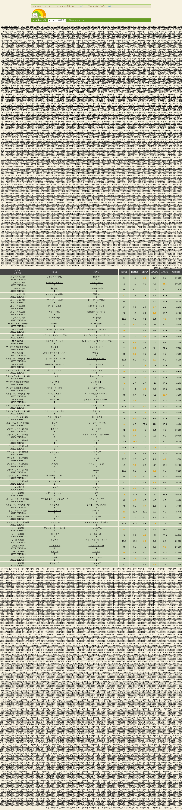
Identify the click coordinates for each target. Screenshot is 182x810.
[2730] (179, 198)
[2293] (111, 168)
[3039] (81, 220)
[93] (138, 29)
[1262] (9, 99)
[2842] (75, 207)
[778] (102, 67)
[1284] (131, 99)
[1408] (94, 108)
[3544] (164, 254)
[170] (111, 34)
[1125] (155, 87)
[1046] (79, 83)
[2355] (92, 173)
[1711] (144, 128)
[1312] (105, 101)
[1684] (175, 126)
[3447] (170, 247)
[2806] (57, 204)
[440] (46, 49)
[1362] (20, 105)
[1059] (151, 83)
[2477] (44, 182)
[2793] (166, 202)
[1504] (83, 114)
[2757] (147, 200)
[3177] (122, 229)
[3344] (142, 240)
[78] (88, 29)
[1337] (63, 103)
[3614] (9, 261)
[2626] (146, 191)
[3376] (138, 243)
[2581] (78, 189)
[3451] (11, 249)
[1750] (179, 130)
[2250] (53, 166)
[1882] (5, 141)
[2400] (161, 175)
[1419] (155, 108)
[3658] (72, 263)
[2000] (116, 148)
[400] (49, 47)
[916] (174, 74)
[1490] (5, 114)
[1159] (162, 90)
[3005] (74, 218)
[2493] (133, 182)
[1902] (116, 141)
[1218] (127, 94)
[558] (29, 56)
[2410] (35, 177)
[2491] (122, 182)
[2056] (64, 153)
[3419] (14, 247)
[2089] (66, 155)
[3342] (131, 240)
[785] (134, 67)
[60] (28, 29)
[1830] (79, 137)
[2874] (72, 209)
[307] (178, 40)
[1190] (153, 92)
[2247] (36, 166)
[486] (70, 52)
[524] (58, 54)
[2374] (16, 175)
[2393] (122, 175)
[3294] (46, 238)
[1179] (92, 92)
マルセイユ (54, 452)
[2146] (20, 159)
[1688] (16, 128)
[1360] (9, 105)
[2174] (175, 159)
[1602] (83, 121)
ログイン (81, 6)
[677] (15, 63)
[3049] (136, 220)
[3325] (36, 240)
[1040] (46, 83)
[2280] (39, 168)
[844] (35, 72)
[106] (8, 31)
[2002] (127, 148)
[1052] (112, 83)
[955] (166, 76)
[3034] (53, 220)
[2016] (24, 150)
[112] (35, 31)
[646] (58, 61)
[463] (149, 49)
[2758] (153, 200)
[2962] (16, 216)
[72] (68, 29)
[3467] (100, 249)
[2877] (89, 209)
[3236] (86, 234)
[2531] (162, 184)
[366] (79, 45)
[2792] (161, 202)
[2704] (35, 198)
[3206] (101, 231)
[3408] (135, 245)
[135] (137, 31)
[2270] (164, 166)
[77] (85, 29)
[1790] (39, 135)
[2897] (18, 211)
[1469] (70, 112)
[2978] (105, 216)
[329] (95, 43)
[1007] (44, 81)
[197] (51, 36)
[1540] (101, 117)
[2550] (86, 186)
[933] (69, 76)
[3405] (118, 245)
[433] (15, 49)
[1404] (72, 108)
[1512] (127, 114)
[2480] (61, 182)
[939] (95, 76)
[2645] (70, 193)
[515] (18, 54)
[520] (40, 54)
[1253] (140, 96)
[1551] (162, 117)
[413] (107, 47)
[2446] (53, 180)
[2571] (22, 189)
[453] (104, 49)
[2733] (14, 200)
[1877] (158, 139)
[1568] (75, 119)
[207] (95, 36)
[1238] (57, 96)
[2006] (150, 148)
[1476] (109, 112)
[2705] (40, 198)
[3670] (138, 263)
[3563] (89, 256)
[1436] (68, 110)
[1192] (164, 92)
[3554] (39, 256)
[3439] (125, 247)
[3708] (168, 265)
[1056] (135, 83)
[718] (17, 65)
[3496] (79, 252)
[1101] (22, 87)
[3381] (166, 243)
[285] (80, 40)
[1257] (162, 96)
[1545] (129, 117)
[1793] (55, 135)
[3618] (31, 261)
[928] (46, 76)
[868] (141, 72)
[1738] (112, 130)
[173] (125, 34)
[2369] (170, 173)
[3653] (44, 263)
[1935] (118, 144)
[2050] (31, 153)
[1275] (81, 99)
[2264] (131, 166)
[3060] (16, 222)
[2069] (136, 153)
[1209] (78, 94)
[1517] (155, 114)
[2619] (107, 191)
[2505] (18, 184)
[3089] (177, 222)
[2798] (13, 204)
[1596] (50, 121)
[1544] (123, 117)
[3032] (42, 220)
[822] (117, 69)
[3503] (118, 252)
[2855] (147, 207)
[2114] (24, 157)
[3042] (97, 220)
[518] (31, 54)
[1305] (66, 101)
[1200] (28, 94)
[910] (147, 74)
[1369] (59, 105)
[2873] (66, 209)
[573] (95, 56)
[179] (151, 34)
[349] (4, 45)
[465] (157, 49)
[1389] (170, 105)
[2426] (123, 177)
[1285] (136, 99)
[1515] (144, 114)
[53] (5, 29)
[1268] (42, 99)
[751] (163, 65)
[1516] (150, 114)
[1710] (138, 128)
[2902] (46, 211)
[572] (91, 56)
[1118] (116, 87)
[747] (146, 65)
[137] (146, 31)
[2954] (153, 213)
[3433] (92, 247)
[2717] (107, 198)
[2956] (164, 213)
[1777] (147, 132)
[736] (97, 65)
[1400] (50, 108)
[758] (14, 67)
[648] (67, 61)
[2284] (61, 168)
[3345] (147, 240)
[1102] (28, 87)
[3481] (177, 249)
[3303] (96, 238)
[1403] (66, 108)
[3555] (44, 256)
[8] (37, 26)
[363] (66, 45)
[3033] (48, 220)
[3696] (101, 265)
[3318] (179, 238)
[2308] (13, 171)
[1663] (59, 126)
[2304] (172, 168)
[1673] (114, 126)
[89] (124, 29)
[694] (91, 63)
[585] (149, 56)
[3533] (103, 254)
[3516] (9, 254)
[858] (97, 72)
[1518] (161, 114)
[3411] (151, 245)
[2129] (107, 157)
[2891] (166, 209)
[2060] (86, 153)
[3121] (173, 225)
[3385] (7, 245)
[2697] (177, 195)
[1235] (40, 96)
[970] (52, 78)
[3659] (78, 263)
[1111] (78, 87)
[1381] (125, 105)
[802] (29, 69)
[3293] (40, 238)
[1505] (89, 114)
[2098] (116, 155)
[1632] (68, 123)
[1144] (79, 90)
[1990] (61, 148)
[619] (119, 58)
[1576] (120, 119)
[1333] (40, 103)
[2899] (29, 211)
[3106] (90, 225)
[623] (137, 58)
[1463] (36, 112)
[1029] (166, 81)
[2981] (122, 216)
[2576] (50, 189)
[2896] (13, 211)
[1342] (90, 103)
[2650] (97, 193)
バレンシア (96, 563)
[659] (116, 61)
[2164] (120, 159)
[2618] (101, 191)
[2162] (109, 159)
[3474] (138, 249)
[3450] (5, 249)
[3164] (50, 229)
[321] (60, 43)
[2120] (57, 157)
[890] (58, 74)
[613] (92, 58)
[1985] (33, 148)
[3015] (129, 218)
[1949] (14, 146)
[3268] (83, 236)
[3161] (33, 229)
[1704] (105, 128)
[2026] (79, 150)
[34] (122, 26)
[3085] (155, 222)
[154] (40, 34)
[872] (159, 72)
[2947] (114, 213)
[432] (11, 49)
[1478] (120, 112)
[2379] (44, 175)
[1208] (72, 94)
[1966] (109, 146)
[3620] (42, 261)
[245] (84, 38)
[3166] (61, 229)
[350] (8, 45)
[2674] (50, 195)
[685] (51, 63)
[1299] (33, 101)
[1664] (64, 126)
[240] (61, 38)
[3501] (107, 252)
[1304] (61, 101)
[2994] (13, 218)
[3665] (111, 263)
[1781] (170, 132)
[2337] (173, 171)
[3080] (127, 222)
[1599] (66, 121)
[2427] (129, 177)
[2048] (20, 153)
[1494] (28, 114)
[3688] (57, 265)
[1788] (28, 135)
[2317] (63, 171)
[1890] (50, 141)
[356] (35, 45)
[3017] (140, 218)
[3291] (29, 238)
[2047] (14, 153)
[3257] (22, 236)
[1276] (86, 99)
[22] (82, 26)
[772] (76, 67)
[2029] (96, 150)
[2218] (57, 164)
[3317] (173, 238)
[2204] (161, 162)
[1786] (16, 135)
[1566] (64, 119)
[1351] (140, 103)
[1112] (83, 87)
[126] (97, 31)
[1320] (150, 101)
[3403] (107, 245)
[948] (135, 76)
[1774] (131, 132)
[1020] (116, 81)
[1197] (11, 94)
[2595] (155, 189)
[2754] (131, 200)
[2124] (79, 157)
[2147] (25, 159)
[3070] (72, 222)
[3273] (111, 236)
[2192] (94, 162)
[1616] (161, 121)
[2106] (161, 155)
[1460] (20, 112)
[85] (111, 29)
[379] (137, 45)
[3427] (59, 247)
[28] (102, 26)
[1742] (135, 130)
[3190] (13, 231)
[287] (89, 40)
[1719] (7, 130)
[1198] (16, 94)
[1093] (158, 85)
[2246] (31, 166)
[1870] (120, 139)
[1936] (123, 144)
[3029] (25, 220)
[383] (155, 45)
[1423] (177, 108)
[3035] (59, 220)
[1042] (57, 83)
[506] (159, 52)
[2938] (64, 213)
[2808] (68, 204)
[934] (73, 76)
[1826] (57, 137)
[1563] (48, 119)
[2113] (18, 157)
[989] (137, 78)
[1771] (114, 132)
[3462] (72, 249)
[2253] (70, 166)
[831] (157, 69)
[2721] (129, 198)
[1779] (158, 132)
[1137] (40, 90)
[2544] (53, 186)
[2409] (29, 177)
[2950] (131, 213)
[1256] (157, 96)
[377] (128, 45)
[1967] (114, 146)
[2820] (135, 204)
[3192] (24, 231)
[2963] (22, 216)
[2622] (123, 191)
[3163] (44, 229)
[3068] (61, 222)
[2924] (168, 211)
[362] (61, 45)
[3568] (116, 256)
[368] (88, 45)
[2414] (57, 177)
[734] (88, 65)
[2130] (112, 157)
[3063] (33, 222)
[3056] (175, 220)
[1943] (162, 144)
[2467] (170, 180)
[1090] (142, 85)
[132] (124, 31)
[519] (36, 54)
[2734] (20, 200)
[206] (91, 36)
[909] (142, 74)
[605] (57, 58)
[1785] (11, 135)
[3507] (140, 252)
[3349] (170, 240)
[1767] (92, 132)
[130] (115, 31)
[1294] (5, 101)
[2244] (20, 166)
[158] (58, 34)
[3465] (89, 249)
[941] (104, 76)
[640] (31, 61)
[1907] (144, 141)
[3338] (109, 240)
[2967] (44, 216)
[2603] (18, 191)
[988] (132, 78)
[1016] (94, 81)
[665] (142, 61)
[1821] (29, 137)
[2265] (136, 166)
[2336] (168, 171)
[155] (45, 34)
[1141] (63, 90)
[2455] (103, 180)
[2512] (57, 184)
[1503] (78, 114)
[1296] (16, 101)
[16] (62, 26)
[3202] (79, 231)
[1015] (89, 81)
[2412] (46, 177)
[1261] (3, 99)
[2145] (14, 159)
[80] (95, 29)
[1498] (50, 114)
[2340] (9, 173)
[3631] (103, 261)
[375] (119, 45)
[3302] (90, 238)
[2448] (64, 180)
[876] (177, 72)
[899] (98, 74)
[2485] (89, 182)
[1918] (24, 144)
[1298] (28, 101)
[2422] (101, 177)
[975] (75, 78)
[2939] (70, 213)
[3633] (114, 261)
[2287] (78, 168)
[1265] (25, 99)
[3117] (151, 225)
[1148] (101, 90)
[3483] (7, 252)
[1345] (107, 103)
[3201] (74, 231)
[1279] (103, 99)
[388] (177, 45)
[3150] (153, 227)
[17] (65, 26)
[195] (42, 36)
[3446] (164, 247)
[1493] (22, 114)
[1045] (74, 83)
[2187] (66, 162)
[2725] (151, 198)
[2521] (107, 184)
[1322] (161, 101)
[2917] (129, 211)
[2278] (28, 168)
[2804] (46, 204)
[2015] (18, 150)
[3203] (85, 231)
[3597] (96, 258)
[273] (27, 40)
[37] (132, 26)
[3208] (112, 231)
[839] (13, 72)
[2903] (51, 211)
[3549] (11, 256)
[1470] (75, 112)
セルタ (54, 557)
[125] (92, 31)
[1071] (36, 85)
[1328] (13, 103)
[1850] (9, 139)
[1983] (22, 148)
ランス (54, 440)
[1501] (66, 114)
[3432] (86, 247)
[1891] (55, 141)
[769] (62, 67)
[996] (168, 78)
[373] (110, 45)
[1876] (153, 139)
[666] (147, 61)
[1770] (109, 132)
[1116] (105, 87)
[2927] (3, 213)
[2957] (170, 213)
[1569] (81, 119)
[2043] (173, 150)
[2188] (72, 162)
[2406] (13, 177)
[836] (180, 69)
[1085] (114, 85)
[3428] (64, 247)
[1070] (31, 85)
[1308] (83, 101)
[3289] (18, 238)
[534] (102, 54)
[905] (125, 74)
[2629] (162, 191)
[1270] (53, 99)
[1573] (103, 119)
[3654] (50, 263)
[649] (71, 61)
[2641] (48, 193)
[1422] (172, 108)
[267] (174, 580)
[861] (110, 72)
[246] (88, 38)
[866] (132, 72)
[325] (77, 43)
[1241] (74, 96)
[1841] (140, 137)
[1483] (147, 112)
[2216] (46, 164)
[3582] (13, 258)
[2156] (75, 159)
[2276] (16, 168)
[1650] (168, 123)
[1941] (151, 144)
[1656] (20, 126)
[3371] (111, 243)
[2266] (142, 166)
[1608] (116, 121)
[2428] (135, 177)
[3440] (131, 247)
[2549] (81, 186)
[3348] (164, 240)
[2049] (25, 153)
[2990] (172, 216)
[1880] (175, 139)
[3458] (50, 249)
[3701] (129, 265)
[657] (107, 61)
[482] (52, 52)
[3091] (7, 225)
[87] (118, 29)
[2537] (14, 186)
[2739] (48, 200)
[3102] (68, 225)
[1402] (61, 108)
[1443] (107, 110)
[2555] (114, 186)
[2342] (20, 173)
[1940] (146, 144)
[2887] (144, 209)
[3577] (166, 256)
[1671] (103, 126)
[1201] (33, 94)
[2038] (146, 150)
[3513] (173, 252)
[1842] (146, 137)
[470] (180, 49)
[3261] (44, 236)
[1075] (59, 85)
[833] (166, 69)
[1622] (13, 123)
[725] (48, 65)
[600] (35, 58)
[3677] (177, 263)
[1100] (16, 87)
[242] (70, 38)
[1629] (51, 123)
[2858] (164, 207)
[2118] (46, 157)
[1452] (157, 110)
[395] (27, 47)
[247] (92, 38)
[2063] (103, 153)
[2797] (7, 204)
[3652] (39, 263)
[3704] (146, 265)
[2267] (147, 166)
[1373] (81, 105)
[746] (141, 65)
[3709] (173, 265)
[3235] (81, 234)
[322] (64, 43)
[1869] (114, 139)
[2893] (177, 209)
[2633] (3, 193)
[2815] (107, 204)
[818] (100, 69)
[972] (61, 78)
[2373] (11, 175)
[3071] (78, 222)
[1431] (40, 110)
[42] (148, 26)
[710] (162, 63)
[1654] (9, 126)
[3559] (66, 256)
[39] (138, 26)
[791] (160, 67)
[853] (75, 72)
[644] (49, 61)
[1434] (57, 110)
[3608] (157, 258)
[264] (168, 38)
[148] (14, 34)
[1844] (157, 137)
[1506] (94, 114)
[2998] (35, 218)
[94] (141, 29)
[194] (37, 36)
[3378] (150, 243)
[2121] (63, 157)
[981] (101, 78)
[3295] (51, 238)
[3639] (147, 261)
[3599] (107, 258)
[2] (24, 26)
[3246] (142, 234)
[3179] (133, 229)
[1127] (166, 87)
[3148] (142, 227)
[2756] (142, 200)
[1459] (14, 112)
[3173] (100, 229)
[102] (171, 29)
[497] (119, 52)
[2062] (97, 153)
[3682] (24, 265)
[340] (144, 43)
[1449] (140, 110)
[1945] (173, 144)
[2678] (72, 195)
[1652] (179, 123)
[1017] (100, 81)
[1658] (31, 126)
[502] (141, 52)
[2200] (138, 162)
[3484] (13, 252)
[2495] (144, 182)
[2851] (125, 207)
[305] (169, 40)
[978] (88, 78)
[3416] (179, 245)
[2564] (164, 186)
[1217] (122, 94)
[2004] (138, 148)
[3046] (120, 220)
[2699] (7, 198)
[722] (35, 65)
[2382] (61, 175)
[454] (109, 49)
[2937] (59, 213)
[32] (115, 26)
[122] (79, 31)
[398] (40, 47)
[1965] (103, 146)
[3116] (146, 225)
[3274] (116, 236)
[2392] (116, 175)
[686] (55, 63)
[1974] (153, 146)
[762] (31, 67)
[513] (9, 54)
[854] (79, 72)
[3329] (59, 240)
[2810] (79, 204)
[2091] (78, 155)
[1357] (173, 103)
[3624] (64, 261)
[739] (110, 65)
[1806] (127, 135)
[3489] (40, 252)
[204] (82, 36)
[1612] (138, 121)
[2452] (86, 180)
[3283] (166, 236)
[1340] (79, 103)
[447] (77, 49)
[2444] (42, 180)
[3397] (74, 245)
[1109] (66, 87)
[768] (58, 67)
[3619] (36, 261)
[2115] (29, 157)
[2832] (20, 207)
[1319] (144, 101)
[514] (14, 54)
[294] (120, 40)
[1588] (5, 121)
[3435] (103, 247)
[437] (33, 49)
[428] (174, 47)
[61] (31, 29)
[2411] (40, 177)
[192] (29, 36)
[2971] (66, 216)
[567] (69, 56)
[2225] (96, 164)
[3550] (16, 256)
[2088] (61, 155)
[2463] (147, 180)
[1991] (66, 148)
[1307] (78, 101)
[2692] (150, 195)
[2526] (135, 184)
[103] (175, 29)
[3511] (162, 252)
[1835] (107, 137)
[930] (55, 76)
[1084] (109, 85)
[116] (52, 31)
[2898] (24, 211)
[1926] (68, 144)
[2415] (63, 177)
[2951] (136, 213)
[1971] (136, 146)
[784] (129, 67)
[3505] (129, 252)
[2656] (131, 193)
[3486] (24, 252)
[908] (138, 74)
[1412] (116, 108)
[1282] (120, 99)
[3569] (122, 256)
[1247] (107, 96)
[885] (36, 74)
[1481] (136, 112)
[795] (178, 67)
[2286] (72, 168)
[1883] (11, 141)
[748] (150, 65)
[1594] (39, 121)
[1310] (94, 101)
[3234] (75, 234)
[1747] (162, 130)
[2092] (83, 155)
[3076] (105, 222)
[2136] (146, 157)
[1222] (150, 94)
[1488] (175, 112)
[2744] (75, 200)
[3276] (127, 236)
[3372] (116, 243)
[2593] (144, 189)
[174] (129, 34)
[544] (147, 54)
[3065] (44, 222)
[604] (52, 58)
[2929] (14, 213)
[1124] (150, 87)
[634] (5, 61)
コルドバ (96, 551)
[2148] (31, 159)
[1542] (112, 117)
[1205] (55, 94)
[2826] (168, 204)
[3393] (51, 245)
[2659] (147, 193)
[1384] (142, 105)
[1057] (140, 83)
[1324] (172, 101)
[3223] (14, 234)
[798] (11, 69)
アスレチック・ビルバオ (54, 528)
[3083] (144, 222)
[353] (21, 45)
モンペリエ (96, 429)
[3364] (72, 243)
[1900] (105, 141)
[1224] (161, 94)
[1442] (101, 110)
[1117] (111, 87)
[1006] (39, 81)
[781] (116, 67)
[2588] (116, 189)
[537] (116, 54)
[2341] (14, 173)
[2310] (24, 171)
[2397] (144, 175)
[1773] (125, 132)
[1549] (151, 117)
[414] (111, 47)
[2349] (59, 173)
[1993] (78, 148)
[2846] (97, 207)
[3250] (164, 234)
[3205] (96, 231)
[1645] (140, 123)
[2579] (66, 189)
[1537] (85, 117)
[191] (24, 36)
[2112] (13, 157)
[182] (165, 34)
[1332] (35, 103)
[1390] (175, 105)
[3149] (147, 227)
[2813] (96, 204)
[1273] (70, 99)
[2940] (75, 213)
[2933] (36, 213)
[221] (157, 36)
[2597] (166, 189)
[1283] (125, 99)
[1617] (166, 121)
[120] (70, 31)
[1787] (22, 135)
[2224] (90, 164)
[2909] (85, 211)
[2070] (142, 153)
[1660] (42, 126)
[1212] (94, 94)
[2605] (29, 191)
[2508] (35, 184)
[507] (163, 52)
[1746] (157, 130)
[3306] (112, 238)
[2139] (162, 157)
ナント (96, 440)
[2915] (118, 211)
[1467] (59, 112)
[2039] (151, 150)
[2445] (48, 180)
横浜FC (96, 277)
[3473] (133, 249)
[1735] (96, 130)
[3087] (166, 222)
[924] (29, 76)
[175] (134, 34)
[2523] (118, 184)
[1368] (53, 105)
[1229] (7, 96)
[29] (105, 26)
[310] (11, 43)
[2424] (112, 177)
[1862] (75, 139)
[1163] (3, 92)
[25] (92, 26)
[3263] (55, 236)
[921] (15, 76)
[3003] (63, 218)
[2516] (79, 184)
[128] (106, 31)
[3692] (79, 265)
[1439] (85, 110)
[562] (46, 56)
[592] (180, 56)
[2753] (125, 200)
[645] (54, 61)
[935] (77, 76)
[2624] (135, 191)
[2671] (33, 195)
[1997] (100, 148)
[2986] (150, 216)
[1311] (100, 101)
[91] (131, 29)
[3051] (147, 220)
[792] (165, 67)
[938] (91, 76)
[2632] (179, 191)
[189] (15, 36)
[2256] (86, 166)
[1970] (131, 146)
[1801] (100, 135)
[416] (120, 47)
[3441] (136, 247)
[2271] (170, 166)
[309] (6, 43)
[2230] (123, 164)
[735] (92, 65)
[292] (111, 40)
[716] (8, 65)
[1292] (175, 99)
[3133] (59, 227)
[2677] (66, 195)
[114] (44, 31)
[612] (88, 58)
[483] (57, 52)
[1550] (157, 117)
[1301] (44, 101)
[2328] (123, 171)
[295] (125, 40)
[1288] (153, 99)
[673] (178, 61)
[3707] (162, 265)
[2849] (114, 207)
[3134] (64, 227)
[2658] (142, 193)
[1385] (147, 105)
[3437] (114, 247)
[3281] (155, 236)
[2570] (16, 189)
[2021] (51, 150)
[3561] (78, 256)
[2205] (166, 162)
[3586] (35, 258)
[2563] (158, 186)
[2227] (107, 164)
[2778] (83, 202)
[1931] (96, 144)
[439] (42, 49)
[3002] (57, 218)
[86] (114, 29)
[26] (95, 26)
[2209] (7, 164)
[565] (60, 56)
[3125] (14, 227)
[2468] (175, 180)
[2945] (103, 213)
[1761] (59, 132)
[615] (101, 58)
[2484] (83, 182)
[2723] (140, 198)
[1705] (111, 128)
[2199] (133, 162)
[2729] (173, 198)
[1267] (36, 99)
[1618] (172, 121)
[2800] (24, 204)
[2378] (39, 175)
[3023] (173, 218)
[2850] (120, 207)
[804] (37, 69)
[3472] (127, 249)
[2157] (81, 159)
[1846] (168, 137)
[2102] (138, 155)
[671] (169, 61)
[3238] (97, 234)
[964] (26, 78)
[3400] (90, 245)
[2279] (33, 168)
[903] (116, 74)
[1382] (131, 105)
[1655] (14, 126)
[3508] (146, 252)
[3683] (29, 265)
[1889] (44, 141)
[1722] (24, 130)
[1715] (166, 128)
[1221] (144, 94)
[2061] (92, 153)
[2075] (170, 153)
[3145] (125, 227)
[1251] (129, 96)
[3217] (162, 231)
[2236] (157, 164)
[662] (129, 61)
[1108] (61, 87)
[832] (162, 69)
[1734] (90, 130)
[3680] (13, 265)
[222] (162, 36)
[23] (85, 26)
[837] (4, 72)
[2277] (22, 168)
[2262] (120, 166)
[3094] (24, 225)
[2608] (46, 191)
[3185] (166, 229)
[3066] (50, 222)
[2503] (7, 184)
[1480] (131, 112)
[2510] (46, 184)
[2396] (138, 175)
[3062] (28, 222)
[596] (17, 58)
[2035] (129, 150)
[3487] (29, 252)
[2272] (175, 166)
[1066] (9, 85)
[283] (71, 40)
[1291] (170, 99)
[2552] (97, 186)
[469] (175, 49)
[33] (118, 26)
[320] (55, 43)
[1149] (107, 90)
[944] (117, 76)
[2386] (83, 175)
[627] (155, 58)
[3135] (70, 227)
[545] (151, 54)
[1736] (101, 130)
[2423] (107, 177)
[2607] (40, 191)
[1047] (85, 83)
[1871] (125, 139)
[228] (8, 38)
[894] (76, 74)
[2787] (133, 202)
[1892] (61, 141)
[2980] (116, 216)
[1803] (111, 135)
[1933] (107, 144)
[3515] (3, 254)
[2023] (63, 150)
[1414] (127, 108)
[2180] (28, 162)
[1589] (11, 121)
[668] (156, 61)
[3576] (161, 256)
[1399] (44, 108)
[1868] (109, 139)
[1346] (112, 103)
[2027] (85, 150)
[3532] (97, 254)
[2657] (136, 193)
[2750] (109, 200)
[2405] (7, 177)
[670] (165, 61)
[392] (14, 47)
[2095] (100, 155)
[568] (73, 56)
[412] (102, 47)
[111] (30, 31)
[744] (132, 65)
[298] (138, 40)
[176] (138, 34)
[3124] (9, 227)
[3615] (14, 261)
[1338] (68, 103)
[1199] (22, 94)
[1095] (170, 85)
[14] (55, 26)
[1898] (94, 141)
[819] (104, 69)
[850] (61, 72)
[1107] (55, 87)
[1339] (74, 103)
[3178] (127, 229)
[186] (178, 576)
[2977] (100, 216)
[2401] (166, 175)
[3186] (172, 229)
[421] (142, 47)
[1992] (72, 148)
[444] (64, 49)
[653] (89, 61)
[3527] (70, 254)
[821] (113, 69)
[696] (100, 63)
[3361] (55, 243)
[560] (37, 56)
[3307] (118, 238)
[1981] (11, 148)
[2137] (151, 157)
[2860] (175, 207)
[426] (165, 47)
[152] (31, 34)
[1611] (133, 121)
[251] (110, 38)
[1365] (36, 105)
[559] (33, 56)
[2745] (81, 200)
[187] (6, 36)
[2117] (40, 157)
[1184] (120, 92)
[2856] (153, 207)
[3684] (35, 265)
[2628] (157, 191)
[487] (75, 52)
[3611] (173, 258)
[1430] (35, 110)
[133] (128, 31)
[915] (169, 74)
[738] (106, 65)
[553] (6, 56)
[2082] (28, 155)
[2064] (109, 153)
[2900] (35, 211)
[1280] (109, 99)
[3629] (92, 261)
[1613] (144, 121)
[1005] (33, 81)
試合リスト (73, 20)
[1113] (89, 87)
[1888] (39, 141)
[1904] (127, 141)
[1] (22, 26)
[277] (45, 40)
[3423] (36, 247)
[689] (69, 63)
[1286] (142, 99)
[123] (84, 31)
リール (96, 458)
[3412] (157, 245)
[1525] (18, 117)
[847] (48, 72)
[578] (117, 56)
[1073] (48, 85)
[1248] (112, 96)
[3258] (28, 236)
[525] (62, 54)
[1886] (28, 141)
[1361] (14, 105)
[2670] (28, 195)
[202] (73, 36)
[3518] (20, 254)
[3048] (131, 220)
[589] (166, 56)
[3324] (31, 240)
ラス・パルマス (54, 417)
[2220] (68, 164)
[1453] (162, 110)
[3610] (168, 258)
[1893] (66, 141)
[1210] (83, 94)
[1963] (92, 146)
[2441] (25, 180)
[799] (15, 69)
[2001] (122, 148)
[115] (48, 31)
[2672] (39, 195)
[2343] (25, 173)
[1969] (125, 146)
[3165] (55, 229)
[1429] (29, 110)
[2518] (90, 184)
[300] (147, 40)
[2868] (39, 209)
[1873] (136, 139)
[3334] (86, 240)
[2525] (129, 184)
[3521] (36, 254)
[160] (67, 34)
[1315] (122, 101)
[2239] (173, 164)
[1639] (107, 123)
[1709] (133, 128)
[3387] (18, 245)
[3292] (35, 238)
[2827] (173, 204)
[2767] (22, 202)
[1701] (89, 128)
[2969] (55, 216)
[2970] (61, 216)
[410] (94, 47)
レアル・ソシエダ (96, 546)
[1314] (116, 101)
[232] (26, 38)
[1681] (158, 126)
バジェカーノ (54, 546)
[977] (84, 78)
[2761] (170, 200)
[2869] (44, 209)
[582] (135, 56)
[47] (165, 26)
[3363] (66, 243)
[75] (78, 29)
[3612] (179, 258)
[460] (135, 49)
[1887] (33, 141)
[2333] (151, 171)
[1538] (90, 117)
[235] (39, 38)
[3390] (35, 245)
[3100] (57, 225)
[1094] (164, 85)
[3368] (94, 243)
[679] (24, 63)
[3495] (74, 252)
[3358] (39, 243)
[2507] (29, 184)
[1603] (89, 121)
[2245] (25, 166)
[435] (24, 49)
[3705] (151, 265)
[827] (140, 69)
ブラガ (54, 423)
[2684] (105, 195)
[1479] (125, 112)
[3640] (153, 261)
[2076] (175, 153)
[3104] (79, 225)
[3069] (66, 222)
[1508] (105, 114)
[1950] (20, 146)
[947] (131, 76)
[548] (165, 54)
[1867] (103, 139)
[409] (89, 47)
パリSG (54, 464)
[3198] (57, 231)
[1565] (59, 119)
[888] (49, 74)
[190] (20, 36)
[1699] (78, 128)
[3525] (59, 254)
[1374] (86, 105)
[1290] (164, 99)
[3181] (144, 229)
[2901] (40, 211)
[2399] (155, 175)
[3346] (153, 240)
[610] (79, 58)
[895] (80, 74)
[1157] (151, 90)
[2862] (5, 209)
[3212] (135, 231)
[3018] (146, 218)
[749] (155, 65)
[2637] (25, 193)
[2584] (94, 189)
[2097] (111, 155)
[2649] (92, 193)
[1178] (86, 92)
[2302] (161, 168)
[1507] (100, 114)
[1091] (147, 85)
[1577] (125, 119)
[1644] (135, 123)
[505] (155, 52)
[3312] (146, 238)
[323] (69, 43)
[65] (45, 29)
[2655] (125, 193)
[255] (128, 38)
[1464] (42, 112)
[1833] (96, 137)
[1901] (111, 141)
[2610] (57, 191)
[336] (126, 43)
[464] (153, 49)
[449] (86, 49)
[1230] (13, 96)
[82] (101, 29)
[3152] (164, 227)
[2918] (135, 211)
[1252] (135, 96)
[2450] (75, 180)
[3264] (61, 236)
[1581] (147, 119)
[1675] (125, 126)
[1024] (138, 81)
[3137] (81, 227)
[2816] (112, 204)
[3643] (170, 261)
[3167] (66, 229)
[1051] (107, 83)
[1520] (172, 114)
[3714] (173, 267)
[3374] (127, 243)
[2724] (146, 198)
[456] (117, 49)
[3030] (31, 220)
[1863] (81, 139)
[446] (73, 49)
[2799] (18, 204)
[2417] (74, 177)
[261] (155, 38)
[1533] (63, 117)
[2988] (161, 216)
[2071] (147, 153)
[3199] (63, 231)
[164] (85, 34)
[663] (134, 61)
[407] (80, 47)
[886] (40, 74)
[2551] (92, 186)
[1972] (142, 146)
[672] (174, 61)
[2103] (144, 155)
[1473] (92, 112)
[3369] (100, 243)
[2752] (120, 200)
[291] (107, 40)
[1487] (170, 112)
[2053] (48, 153)
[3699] (118, 265)
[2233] (140, 164)
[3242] (120, 234)
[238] (52, 38)
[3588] (46, 258)
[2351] (70, 173)
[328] (91, 43)
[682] (37, 63)
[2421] (96, 177)
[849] (57, 72)
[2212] (24, 164)
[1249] (118, 96)
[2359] (114, 173)
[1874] (142, 139)
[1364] (31, 105)
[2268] (153, 166)
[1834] (101, 137)
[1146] (90, 90)
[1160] (168, 90)
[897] (89, 74)
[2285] (66, 168)
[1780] (164, 132)
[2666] (5, 195)
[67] (51, 29)
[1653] (3, 126)
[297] (134, 40)
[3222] (9, 234)
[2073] (158, 153)
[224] (171, 36)
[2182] (39, 162)
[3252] (175, 234)
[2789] (144, 202)
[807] (51, 69)
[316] (37, 43)
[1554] (179, 117)
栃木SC (54, 288)
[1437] (74, 110)
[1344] (101, 103)
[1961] (81, 146)
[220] (153, 36)
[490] (88, 52)
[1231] (18, 96)
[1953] (36, 146)
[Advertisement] (99, 13)
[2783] (111, 202)
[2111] (7, 157)
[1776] (142, 132)
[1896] (83, 141)
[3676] (172, 263)
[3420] (20, 247)
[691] (77, 63)
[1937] (129, 144)
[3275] (122, 236)
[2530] (157, 184)
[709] (157, 63)
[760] (23, 67)
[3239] (103, 234)
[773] (80, 67)
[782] (120, 67)
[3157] (11, 229)
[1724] (35, 130)
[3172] (94, 229)
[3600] (112, 258)
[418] (129, 47)
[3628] (86, 261)
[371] (101, 45)
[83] (105, 29)
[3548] (5, 256)
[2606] (35, 191)
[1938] (135, 144)
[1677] (136, 126)
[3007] (85, 218)
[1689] (22, 128)
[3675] (166, 263)
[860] (106, 72)
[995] (163, 78)
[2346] (42, 173)
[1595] (44, 121)
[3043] (103, 220)
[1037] (29, 83)
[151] (27, 34)
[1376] (97, 105)
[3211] (129, 231)
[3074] (94, 222)
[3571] (133, 256)
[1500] (61, 114)
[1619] (177, 121)
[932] (64, 76)
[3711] (157, 267)
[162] (76, 34)
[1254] (146, 96)
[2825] (162, 204)
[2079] (11, 155)
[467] (166, 49)
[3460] (61, 249)
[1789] (33, 135)
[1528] (35, 117)
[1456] (179, 110)
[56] (15, 29)
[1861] (70, 139)
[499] (128, 52)
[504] (150, 52)
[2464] (153, 180)
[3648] (16, 263)
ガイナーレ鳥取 (54, 306)
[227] (4, 38)
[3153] (170, 227)
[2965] (33, 216)
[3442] (142, 247)
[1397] (33, 108)
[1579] (136, 119)
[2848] (109, 207)
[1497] (44, 114)
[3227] (36, 234)
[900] (102, 74)
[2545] (59, 186)
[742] (124, 65)
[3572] (138, 256)
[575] (104, 56)
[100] (162, 29)
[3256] (16, 236)
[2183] (44, 162)
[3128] (31, 227)
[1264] (20, 99)
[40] (142, 26)
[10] (42, 26)
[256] (132, 38)
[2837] (48, 207)
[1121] (133, 87)
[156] (49, 34)
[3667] (122, 263)
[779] (107, 67)
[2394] (127, 175)
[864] (124, 72)
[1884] (16, 141)
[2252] (64, 166)
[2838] (53, 207)
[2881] (111, 209)
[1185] (125, 92)
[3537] (125, 254)
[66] (48, 29)
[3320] (9, 240)
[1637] (96, 123)
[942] (109, 76)
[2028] (90, 150)
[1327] (7, 103)
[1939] (140, 144)
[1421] (166, 108)
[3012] (112, 218)
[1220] (138, 94)
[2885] (133, 209)
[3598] (101, 258)
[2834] (31, 207)
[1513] (133, 114)
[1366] (42, 105)
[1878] (164, 139)
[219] (149, 36)
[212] (117, 36)
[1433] (51, 110)
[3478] (161, 249)
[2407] (18, 177)
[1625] (29, 123)
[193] (33, 36)
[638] (23, 61)
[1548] (146, 117)
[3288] (13, 238)
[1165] (14, 92)
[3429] (70, 247)
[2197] (122, 162)
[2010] (172, 148)
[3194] (35, 231)
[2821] (140, 204)
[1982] (16, 148)
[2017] (29, 150)
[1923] (51, 144)
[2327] (118, 171)
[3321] (14, 240)
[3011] (107, 218)
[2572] (28, 189)
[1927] (74, 144)
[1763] (70, 132)
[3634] (120, 261)
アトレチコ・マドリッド (96, 540)
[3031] (36, 220)
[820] (109, 69)
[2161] (103, 159)
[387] (172, 45)
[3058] (5, 222)
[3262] (50, 236)
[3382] (172, 243)
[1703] (100, 128)
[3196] (46, 231)
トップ (81, 20)
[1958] (64, 146)
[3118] (157, 225)
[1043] (63, 83)
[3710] (179, 265)
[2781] (100, 202)
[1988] (50, 148)
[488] (79, 52)
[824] (126, 69)
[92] (134, 29)
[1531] (51, 117)
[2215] (40, 164)
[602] (44, 58)
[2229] (118, 164)
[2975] (89, 216)
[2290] (94, 168)
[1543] (118, 117)
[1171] (48, 92)
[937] (86, 76)
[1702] (94, 128)
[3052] (153, 220)
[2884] (127, 209)
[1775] (136, 132)
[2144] (9, 159)
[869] (146, 72)
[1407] (89, 108)
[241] (66, 38)
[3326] (42, 240)
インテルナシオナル (96, 388)
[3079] (122, 222)
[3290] (24, 238)
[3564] (94, 256)
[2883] (122, 209)
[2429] (140, 177)
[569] (77, 56)
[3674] (161, 263)
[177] (142, 34)
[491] (92, 52)
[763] (36, 67)
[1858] (53, 139)
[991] (146, 78)
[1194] (175, 92)
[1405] (78, 108)
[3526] (64, 254)
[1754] (20, 132)
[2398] (150, 175)
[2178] (16, 162)
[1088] (131, 85)
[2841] (70, 207)
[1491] (11, 114)
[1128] (172, 87)
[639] (27, 61)
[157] (54, 34)
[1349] (129, 103)
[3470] (116, 249)
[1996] (94, 148)
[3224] (20, 234)
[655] (98, 61)
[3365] (78, 243)
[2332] (146, 171)
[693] (86, 63)
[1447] (129, 110)
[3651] (33, 263)
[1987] (44, 148)
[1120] (127, 87)
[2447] (59, 180)
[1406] (83, 108)
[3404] (112, 245)
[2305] (177, 168)
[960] (8, 78)
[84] (108, 29)
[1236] (46, 96)
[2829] (3, 207)
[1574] (109, 119)
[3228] (42, 234)
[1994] (83, 148)
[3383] (177, 243)
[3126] (20, 227)
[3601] (118, 258)
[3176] (116, 229)
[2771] (44, 202)
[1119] (122, 87)
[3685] (40, 265)
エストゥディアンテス (96, 358)
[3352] (5, 243)
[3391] (40, 245)
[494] (106, 52)
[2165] (125, 159)
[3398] (79, 245)
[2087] (55, 155)
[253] (119, 38)
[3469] (111, 249)
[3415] (173, 245)
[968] (44, 78)
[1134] (24, 90)
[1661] (48, 126)
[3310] (135, 238)
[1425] (7, 110)
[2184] (50, 162)
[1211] (89, 94)
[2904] (57, 211)
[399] (45, 47)
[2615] (85, 191)
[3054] (164, 220)
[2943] (92, 213)
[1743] (140, 130)
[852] (70, 72)
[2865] (22, 209)
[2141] (173, 157)
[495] (110, 52)
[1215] (111, 94)
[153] (36, 34)
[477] (30, 52)
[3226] (31, 234)
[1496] (39, 114)
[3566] (105, 256)
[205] (86, 36)
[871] (155, 72)
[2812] (90, 204)
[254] (124, 38)
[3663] (100, 263)
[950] (144, 76)
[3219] (173, 231)
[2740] (53, 200)
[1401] (55, 108)
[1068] (20, 85)
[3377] (144, 243)
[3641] (158, 261)
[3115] (140, 225)
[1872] (131, 139)
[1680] (153, 126)
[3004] (68, 218)
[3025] (3, 220)
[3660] (83, 263)
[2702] (24, 198)
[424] (156, 47)
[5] (30, 26)
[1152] (123, 90)
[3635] (125, 261)
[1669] (92, 126)
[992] (150, 78)
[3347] (158, 240)
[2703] (29, 198)
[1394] (16, 108)
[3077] (111, 222)
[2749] (103, 200)
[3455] (33, 249)
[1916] (13, 144)
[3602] (123, 258)
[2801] (29, 204)
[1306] (72, 101)
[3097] (40, 225)
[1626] (35, 123)
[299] (142, 40)
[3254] (5, 236)
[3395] (63, 245)
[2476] (39, 182)
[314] (29, 43)
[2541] (36, 186)
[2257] (92, 166)
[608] (70, 58)
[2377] (33, 175)
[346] (171, 43)
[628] (159, 58)
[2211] (18, 164)
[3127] (25, 227)
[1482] (142, 112)
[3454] (28, 249)
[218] (144, 36)
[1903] (122, 141)
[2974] (83, 216)
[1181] (103, 92)
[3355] (22, 243)
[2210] (13, 164)
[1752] (9, 132)
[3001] (51, 218)
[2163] (114, 159)
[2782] (105, 202)
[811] (69, 69)
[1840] (135, 137)
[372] (106, 45)
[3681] (18, 265)
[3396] (68, 245)
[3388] (24, 245)
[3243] (125, 234)
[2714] (90, 198)
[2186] (61, 162)
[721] (30, 65)
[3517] (14, 254)
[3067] (55, 222)
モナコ (96, 446)
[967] (39, 78)
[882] (23, 74)
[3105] (85, 225)
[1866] (97, 139)
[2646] (75, 193)
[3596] (90, 258)
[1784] (5, 135)
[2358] (109, 173)
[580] (126, 56)
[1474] (97, 112)
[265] (172, 38)
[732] (79, 65)
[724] (44, 65)
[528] (76, 54)
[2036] (135, 150)
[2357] (103, 173)
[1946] (179, 144)
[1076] (64, 85)
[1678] (142, 126)
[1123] (144, 87)
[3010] (101, 218)
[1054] (123, 83)
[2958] (175, 213)
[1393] (11, 108)
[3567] (111, 256)
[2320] (79, 171)
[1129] (177, 87)
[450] (91, 49)
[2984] (138, 216)
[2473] (22, 182)
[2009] (166, 148)
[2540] (31, 186)
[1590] (16, 121)
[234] (35, 38)
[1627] (40, 123)
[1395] (22, 108)
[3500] (101, 252)
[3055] (170, 220)
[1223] (155, 94)
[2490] (116, 182)
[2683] (100, 195)
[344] (162, 43)
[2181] (33, 162)
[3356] (28, 243)
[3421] (25, 247)
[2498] (161, 182)
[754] (177, 65)
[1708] (127, 128)
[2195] (111, 162)
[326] (82, 43)
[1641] (118, 123)
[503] (146, 52)
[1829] (74, 137)
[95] (145, 29)
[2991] (177, 216)
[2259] (103, 166)
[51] (178, 26)
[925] (33, 76)
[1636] (90, 123)
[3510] (157, 252)
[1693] (44, 128)
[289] (98, 40)
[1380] (120, 105)
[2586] (105, 189)
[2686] (116, 195)
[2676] (61, 195)
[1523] (7, 117)
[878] (5, 74)
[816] (91, 69)
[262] (159, 38)
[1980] (5, 148)
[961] (13, 78)
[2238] (168, 164)
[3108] (101, 225)
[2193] (100, 162)
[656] (102, 61)
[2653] (114, 193)
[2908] (79, 211)
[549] (169, 54)
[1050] (101, 83)
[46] (162, 26)
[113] (39, 31)
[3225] (25, 234)
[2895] (7, 211)
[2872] (61, 209)
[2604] (24, 191)
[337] (131, 43)
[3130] (42, 227)
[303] (160, 40)
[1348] (123, 103)
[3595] (85, 258)
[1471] (81, 112)
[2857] (158, 207)
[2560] (142, 186)
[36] (128, 26)
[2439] (14, 180)
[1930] (90, 144)
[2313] (40, 171)
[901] (107, 74)
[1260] (179, 96)
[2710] (68, 198)
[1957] (59, 146)
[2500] (172, 182)
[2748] (97, 200)
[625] (146, 58)
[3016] (135, 218)
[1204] (50, 94)
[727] (57, 65)
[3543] (158, 254)
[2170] (153, 159)
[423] (151, 47)
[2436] (179, 177)
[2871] (55, 209)
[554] (11, 56)
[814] (82, 69)
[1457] (3, 112)
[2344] (31, 173)
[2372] (5, 175)
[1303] (55, 101)
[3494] (68, 252)
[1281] (114, 99)
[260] (150, 38)
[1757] (36, 132)
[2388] (94, 175)
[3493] (63, 252)
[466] (162, 49)
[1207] (66, 94)
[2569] (11, 189)
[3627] (81, 261)
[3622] (53, 261)
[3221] (3, 234)
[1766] (86, 132)
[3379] (155, 243)
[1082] (97, 85)
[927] (42, 76)
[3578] (172, 256)
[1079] (81, 85)
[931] (60, 76)
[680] (29, 63)
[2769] (33, 202)
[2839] (59, 207)
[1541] (107, 117)
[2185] (55, 162)
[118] (61, 31)
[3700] (123, 265)
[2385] (78, 175)
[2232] (135, 164)
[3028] (20, 220)
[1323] (166, 101)
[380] (141, 45)
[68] (55, 29)
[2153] (59, 159)
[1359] (3, 105)
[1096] (175, 85)
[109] (21, 31)
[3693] (85, 265)
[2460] (131, 180)
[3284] (172, 236)
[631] (172, 58)
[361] (57, 45)
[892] (67, 74)
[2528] (146, 184)
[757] (9, 67)
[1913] (177, 141)
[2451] (81, 180)
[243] (75, 38)
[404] (67, 47)
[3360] (50, 243)
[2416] (68, 177)
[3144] (120, 227)
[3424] (42, 247)
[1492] (16, 114)
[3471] (122, 249)
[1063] (173, 83)
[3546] (175, 254)
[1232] (24, 96)
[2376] (28, 175)
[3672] (150, 263)
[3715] (179, 267)
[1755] (25, 132)
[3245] (136, 234)
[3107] (96, 225)
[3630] (97, 261)
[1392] (5, 108)
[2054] (53, 153)
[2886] (138, 209)
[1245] (96, 96)
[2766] (16, 202)
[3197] (51, 231)
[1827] (63, 137)
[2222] (79, 164)
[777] (98, 67)
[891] (62, 74)
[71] (65, 29)
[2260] (109, 166)
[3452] (16, 249)
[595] (13, 58)
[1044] (68, 83)
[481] (48, 52)
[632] (177, 58)
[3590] (57, 258)
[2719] (118, 198)
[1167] (25, 92)
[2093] (89, 155)
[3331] (70, 240)
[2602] (13, 191)
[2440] (20, 180)
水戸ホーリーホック (54, 282)
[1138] (46, 90)
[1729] (63, 130)
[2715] (96, 198)
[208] (100, 36)
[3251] (170, 234)
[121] (75, 31)
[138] (150, 31)
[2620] (112, 191)
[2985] (144, 216)
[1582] (153, 119)
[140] (159, 31)
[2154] (64, 159)
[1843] (151, 137)
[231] (21, 38)
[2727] (162, 198)
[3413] (162, 245)
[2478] (50, 182)
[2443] (36, 180)
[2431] (151, 177)
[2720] (123, 198)
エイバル (54, 551)
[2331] (140, 171)
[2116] (35, 157)
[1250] (123, 96)
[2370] (175, 173)
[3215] (151, 231)
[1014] (83, 81)
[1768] (97, 132)
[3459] (55, 249)
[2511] (51, 184)
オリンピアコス (54, 510)
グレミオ (54, 347)
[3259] (33, 236)
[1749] (173, 130)
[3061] (22, 222)
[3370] (105, 243)
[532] (94, 54)
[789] (151, 67)
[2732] (9, 200)
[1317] (133, 101)
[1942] (157, 144)
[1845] (162, 137)
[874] (168, 72)
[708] (153, 63)
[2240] (179, 164)
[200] (64, 36)
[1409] (100, 108)
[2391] (111, 175)
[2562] (153, 186)
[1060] (157, 83)
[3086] (161, 222)
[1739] (118, 130)
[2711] (74, 198)
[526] (67, 54)
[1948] (9, 146)
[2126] (90, 157)
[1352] (146, 103)
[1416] (138, 108)
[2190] (83, 162)
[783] (125, 67)
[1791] (44, 135)
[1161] (173, 90)
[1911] (166, 141)
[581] (131, 56)
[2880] (105, 209)
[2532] (168, 184)
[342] (153, 43)
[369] (92, 45)
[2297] (133, 168)
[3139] (92, 227)
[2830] (9, 207)
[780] (111, 67)
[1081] (92, 85)
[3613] (3, 261)
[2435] (173, 177)
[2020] (46, 150)
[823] (122, 69)
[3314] (157, 238)
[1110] (72, 87)
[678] (20, 63)
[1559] (25, 119)
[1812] (161, 135)
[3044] (109, 220)
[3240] (109, 234)
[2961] (11, 216)
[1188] (142, 92)
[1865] (92, 139)
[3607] (151, 258)
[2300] (150, 168)
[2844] (86, 207)
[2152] (53, 159)
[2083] (33, 155)
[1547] (140, 117)
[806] (46, 69)
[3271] (100, 236)
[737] (101, 65)
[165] (89, 34)
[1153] (129, 90)
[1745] (151, 130)
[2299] (144, 168)
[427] (169, 47)
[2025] (74, 150)
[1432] (46, 110)
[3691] (74, 265)
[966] (35, 78)
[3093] (18, 225)
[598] (26, 58)
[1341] (85, 103)
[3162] (39, 229)
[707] (149, 63)
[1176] (75, 92)
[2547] (70, 186)
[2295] (122, 168)
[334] (117, 43)
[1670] (97, 126)
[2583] (89, 189)
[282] (67, 40)
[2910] (90, 211)
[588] (162, 56)
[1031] (177, 81)
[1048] (90, 83)
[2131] (118, 157)
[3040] (86, 220)
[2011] (177, 148)
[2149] (36, 159)
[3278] (138, 236)
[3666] (116, 263)
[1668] (86, 126)
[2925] (173, 211)
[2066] (120, 153)
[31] (112, 26)
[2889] (155, 209)
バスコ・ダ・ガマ (54, 388)
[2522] (112, 184)
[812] (73, 69)
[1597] (55, 121)
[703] (131, 63)
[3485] (18, 252)
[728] (61, 65)
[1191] (158, 92)
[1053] (118, 83)
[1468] (64, 112)
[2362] (131, 173)
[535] (107, 54)
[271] (18, 40)
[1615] (155, 121)
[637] (18, 61)
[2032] (112, 150)
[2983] (133, 216)
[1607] (111, 121)
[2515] (74, 184)
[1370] (64, 105)
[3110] (112, 225)
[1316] (127, 101)
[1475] (103, 112)
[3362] (61, 243)
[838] (8, 72)
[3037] (70, 220)
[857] (92, 72)
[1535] (74, 117)
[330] (100, 43)
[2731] (3, 200)
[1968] (120, 146)
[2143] (3, 159)
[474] (17, 52)
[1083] (103, 85)
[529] (80, 54)
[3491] (51, 252)
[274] (31, 40)
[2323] (96, 171)
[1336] (57, 103)
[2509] (40, 184)
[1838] (123, 137)
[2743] (70, 200)
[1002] (16, 81)
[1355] (162, 103)
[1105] (44, 87)
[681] (33, 63)
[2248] (42, 166)
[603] (48, 58)
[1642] (123, 123)
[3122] (179, 225)
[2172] (164, 159)
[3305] (107, 238)
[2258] (97, 166)
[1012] (72, 81)
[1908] (150, 141)
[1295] (11, 101)
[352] (17, 45)
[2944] (97, 213)
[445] (69, 49)
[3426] (53, 247)
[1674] (120, 126)
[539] (125, 54)
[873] (163, 72)
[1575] (114, 119)
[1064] (179, 83)
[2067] (125, 153)
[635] (9, 61)
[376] (124, 45)
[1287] (147, 99)
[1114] (94, 87)
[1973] (147, 146)
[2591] (133, 189)
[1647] (151, 123)
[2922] (157, 211)
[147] (9, 34)
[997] (172, 78)
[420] (138, 47)
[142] (168, 31)
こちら (109, 6)
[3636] (131, 261)
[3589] (51, 258)
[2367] (158, 173)
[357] (39, 45)
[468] (171, 49)
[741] (119, 65)
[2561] (147, 186)
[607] (66, 58)
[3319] (3, 240)
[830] (153, 69)
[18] (68, 26)
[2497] (155, 182)
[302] (156, 40)
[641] (36, 61)
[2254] (75, 166)
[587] (157, 56)
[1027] (155, 81)
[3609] (162, 258)
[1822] (35, 137)
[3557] (55, 256)
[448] (82, 49)
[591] (175, 56)
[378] (132, 45)
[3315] (162, 238)
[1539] (96, 117)
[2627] (151, 191)
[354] (26, 45)
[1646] (146, 123)
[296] (129, 40)
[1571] (92, 119)
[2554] (109, 186)
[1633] (74, 123)
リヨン (96, 470)
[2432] (157, 177)
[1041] (51, 83)
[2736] (31, 200)
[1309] (89, 101)
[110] (26, 31)
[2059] (81, 153)
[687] (60, 63)
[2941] (81, 213)
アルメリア (54, 563)
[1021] (122, 81)
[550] (174, 54)
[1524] (13, 117)
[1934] (112, 144)
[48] (168, 26)
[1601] (78, 121)
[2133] (129, 157)
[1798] (83, 135)
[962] (17, 78)
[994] (159, 78)
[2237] (162, 164)
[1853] (25, 139)
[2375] (22, 175)
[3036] (64, 220)
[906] (129, 74)
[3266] (72, 236)
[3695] (96, 265)
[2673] (44, 195)
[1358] (179, 103)
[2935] (48, 213)
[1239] (63, 96)
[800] (20, 69)
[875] (172, 72)
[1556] (9, 119)
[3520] (31, 254)
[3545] (170, 254)
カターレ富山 (54, 312)
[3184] (161, 229)
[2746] (86, 200)
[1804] (116, 135)
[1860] (64, 139)
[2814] (101, 204)
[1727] (51, 130)
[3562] (83, 256)
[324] (73, 43)
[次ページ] (14, 26)
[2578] (61, 189)
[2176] (5, 162)
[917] (178, 74)
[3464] (83, 249)
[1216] (116, 94)
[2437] (3, 180)
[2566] (175, 186)
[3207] (107, 231)
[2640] (42, 193)
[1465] (48, 112)
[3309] (129, 238)
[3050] (142, 220)
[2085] (44, 155)
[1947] (3, 146)
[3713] (168, 267)
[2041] (162, 150)
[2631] (173, 191)
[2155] (70, 159)
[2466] (164, 180)
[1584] (164, 119)
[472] (8, 52)
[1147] (96, 90)
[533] (98, 54)
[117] (57, 31)
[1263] (14, 99)
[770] (67, 67)
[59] (25, 29)
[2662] (164, 193)
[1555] (3, 119)
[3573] (144, 256)
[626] (150, 58)
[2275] (11, 168)
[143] (172, 31)
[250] (106, 38)
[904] (120, 74)
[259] (146, 38)
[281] (62, 40)
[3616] (20, 261)
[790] (156, 67)
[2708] (57, 198)
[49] (172, 26)
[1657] (25, 126)
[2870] (50, 209)
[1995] (89, 148)
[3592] (68, 258)
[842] (26, 72)
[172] (120, 34)
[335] (122, 43)
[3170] (83, 229)
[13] (52, 26)
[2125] (85, 157)
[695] (95, 63)
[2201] (144, 162)
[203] (77, 36)
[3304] (101, 238)
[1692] (39, 128)
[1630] (57, 123)
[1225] (166, 94)
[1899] (100, 141)
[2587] (111, 189)
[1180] (97, 92)
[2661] (158, 193)
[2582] (83, 189)
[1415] (133, 108)
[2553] (103, 186)
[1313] (111, 101)
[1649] (162, 123)
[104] (180, 29)
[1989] (55, 148)
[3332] (75, 240)
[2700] (13, 198)
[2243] (14, 166)
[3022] (168, 218)
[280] (58, 40)
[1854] (31, 139)
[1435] (63, 110)
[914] (165, 74)
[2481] (66, 182)
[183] (169, 34)
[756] (5, 67)
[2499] (166, 182)
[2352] (75, 173)
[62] (35, 29)
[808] (55, 69)
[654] (94, 61)
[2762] (175, 200)
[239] (57, 38)
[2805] (51, 204)
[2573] (33, 189)
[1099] (11, 87)
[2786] (127, 202)
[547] (160, 54)
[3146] (131, 227)
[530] (85, 54)
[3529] (81, 254)
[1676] (131, 126)
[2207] (177, 162)
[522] (49, 54)
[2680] (83, 195)
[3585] (29, 258)
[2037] (140, 150)
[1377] (103, 105)
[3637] (136, 261)
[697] (104, 63)
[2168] (142, 159)
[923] (24, 76)
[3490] (46, 252)
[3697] (107, 265)
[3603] (129, 258)
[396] (31, 47)
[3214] (146, 231)
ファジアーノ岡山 (54, 277)
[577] (113, 56)
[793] (169, 67)
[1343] (96, 103)
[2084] (39, 155)
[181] (160, 34)
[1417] (144, 108)
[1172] (53, 92)
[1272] (64, 99)
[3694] (90, 265)
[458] (126, 49)
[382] (150, 45)
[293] (116, 40)
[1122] (138, 87)
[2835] (36, 207)
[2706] (46, 198)
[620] (124, 58)
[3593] (74, 258)
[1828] (68, 137)
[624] (141, 58)
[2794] (172, 202)
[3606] (146, 258)
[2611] (63, 191)
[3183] (155, 229)
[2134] (135, 157)
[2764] (5, 202)
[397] (36, 47)
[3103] (74, 225)
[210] (109, 36)
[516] (23, 54)
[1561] (36, 119)
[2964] (28, 216)
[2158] (86, 159)
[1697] (66, 128)
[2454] (97, 180)
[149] (18, 34)
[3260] (39, 236)
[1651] (173, 123)
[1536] (79, 117)
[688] (64, 63)
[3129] (36, 227)
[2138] (157, 157)
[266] (177, 38)
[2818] (123, 204)
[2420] (90, 177)
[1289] (158, 99)
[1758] (42, 132)
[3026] (9, 220)
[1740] (123, 130)
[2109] (177, 155)
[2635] (14, 193)
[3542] (153, 254)
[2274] (5, 168)
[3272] (105, 236)
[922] (20, 76)
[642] (40, 61)
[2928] (9, 213)
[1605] (100, 121)
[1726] (46, 130)
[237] (48, 38)
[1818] (13, 137)
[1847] (173, 137)
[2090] (72, 155)
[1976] (164, 146)
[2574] (39, 189)
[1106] (50, 87)
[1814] (172, 135)
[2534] (179, 184)
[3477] (155, 249)
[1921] (40, 144)
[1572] (97, 119)
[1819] (18, 137)
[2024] (68, 150)
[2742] (64, 200)
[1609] (122, 121)
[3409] (140, 245)
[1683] (170, 126)
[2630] (168, 191)
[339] (140, 43)
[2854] (142, 207)
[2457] (114, 180)
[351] (13, 45)
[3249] (158, 234)
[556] (20, 56)
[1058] (146, 83)
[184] (174, 34)
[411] (98, 47)
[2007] (155, 148)
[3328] (53, 240)
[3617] (25, 261)
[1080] (86, 85)
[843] (30, 72)
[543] (142, 54)
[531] (89, 54)
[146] (5, 34)
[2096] (105, 155)
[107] (13, 31)
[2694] (161, 195)
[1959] (70, 146)
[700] (117, 63)
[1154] (135, 90)
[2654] (120, 193)
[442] (55, 49)
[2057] (70, 153)
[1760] (53, 132)
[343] (157, 43)
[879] (9, 74)
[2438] (9, 180)
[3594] (79, 258)
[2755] (136, 200)
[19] (72, 26)
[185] (178, 34)
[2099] (122, 155)
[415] (116, 47)
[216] (135, 36)
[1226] (172, 94)
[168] (102, 34)
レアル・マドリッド (54, 493)
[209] (104, 36)
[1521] (177, 114)
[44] (155, 26)
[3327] (48, 240)
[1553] (173, 117)
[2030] (101, 150)
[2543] (48, 186)
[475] (21, 52)
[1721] (18, 130)
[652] (85, 61)
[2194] (105, 162)
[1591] (22, 121)
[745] (137, 65)
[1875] (147, 139)
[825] (131, 69)
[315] (33, 43)
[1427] (18, 110)
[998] (177, 78)
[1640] (112, 123)
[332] (109, 43)
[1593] (33, 121)
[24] (88, 26)
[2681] (89, 195)
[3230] (53, 234)
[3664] (105, 263)
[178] (147, 34)
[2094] (94, 155)
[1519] (166, 114)
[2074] (164, 153)
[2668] (16, 195)
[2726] (157, 198)
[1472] (86, 112)
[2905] (63, 211)
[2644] (64, 193)
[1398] (39, 108)
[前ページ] (5, 26)
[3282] (161, 236)
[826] (135, 69)
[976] (79, 78)
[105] (4, 31)
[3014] (123, 218)
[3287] (7, 238)
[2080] (16, 155)
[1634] (79, 123)
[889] (54, 74)
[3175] (111, 229)
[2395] (133, 175)
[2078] (5, 155)
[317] (42, 43)
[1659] (36, 126)
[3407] (129, 245)
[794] (174, 67)
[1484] (153, 112)
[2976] (94, 216)
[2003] (133, 148)
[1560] (31, 119)
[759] (18, 67)
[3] (26, 26)
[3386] (13, 245)
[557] (24, 56)
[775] (89, 67)
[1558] (20, 119)
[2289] (89, 168)
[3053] (158, 220)
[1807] (133, 135)
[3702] (135, 265)
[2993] (7, 218)
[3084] (150, 222)
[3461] (66, 249)
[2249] (48, 166)
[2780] (94, 202)
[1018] (105, 81)
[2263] (125, 166)
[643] (45, 61)
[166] (94, 34)
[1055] (129, 83)
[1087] (125, 85)
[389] (169, 587)
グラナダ (54, 540)
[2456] (109, 180)
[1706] (116, 128)
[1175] (70, 92)
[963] (21, 78)
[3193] (29, 231)
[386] (168, 45)
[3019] (151, 218)
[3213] (140, 231)
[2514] (68, 184)
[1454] (168, 110)
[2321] (85, 171)
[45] (158, 26)
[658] (111, 61)
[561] (42, 56)
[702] (126, 63)
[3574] (150, 256)
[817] (95, 69)
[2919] (140, 211)
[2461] (136, 180)
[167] (98, 34)
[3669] (133, 263)
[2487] (100, 182)
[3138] (86, 227)
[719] (21, 65)
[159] (62, 34)
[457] (122, 49)
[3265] (66, 236)
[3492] (57, 252)
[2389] (100, 175)
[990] (141, 78)
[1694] (50, 128)
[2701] (18, 198)
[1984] (28, 148)
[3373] (122, 243)
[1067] (14, 85)
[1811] (155, 135)
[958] (180, 76)
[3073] (89, 222)
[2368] (164, 173)
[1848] (179, 137)
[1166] (20, 92)
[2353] (81, 173)
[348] (180, 43)
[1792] (50, 135)
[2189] (78, 162)
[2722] (135, 198)
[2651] (103, 193)
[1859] (59, 139)
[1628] (46, 123)
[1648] (157, 123)
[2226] (101, 164)
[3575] (155, 256)
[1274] (75, 99)
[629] (163, 58)
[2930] (20, 213)
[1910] (161, 141)
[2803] (40, 204)
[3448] (175, 247)
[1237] (51, 96)
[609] (75, 58)
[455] (113, 49)
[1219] (133, 94)
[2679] (78, 195)
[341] (149, 43)
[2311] (29, 171)
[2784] (116, 202)
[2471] (11, 182)
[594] (8, 58)
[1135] (29, 90)
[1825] (51, 137)
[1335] (51, 103)
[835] (175, 69)
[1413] (122, 108)
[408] (85, 47)
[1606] (105, 121)
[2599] (177, 189)
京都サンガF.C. (96, 282)
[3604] (135, 258)
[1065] (3, 85)
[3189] (7, 231)
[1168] (31, 92)
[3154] (175, 227)
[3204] (90, 231)
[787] (142, 67)
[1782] (175, 132)
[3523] (48, 254)
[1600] (72, 121)
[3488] (35, 252)
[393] (18, 47)
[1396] (28, 108)
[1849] (3, 139)
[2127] (96, 157)
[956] (171, 76)
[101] (166, 29)
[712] (171, 63)
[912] (156, 74)
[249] (101, 38)
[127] (101, 31)
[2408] (24, 177)
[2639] (36, 193)
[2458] (120, 180)
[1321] (155, 101)
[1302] (50, 101)
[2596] (161, 189)
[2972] (72, 216)
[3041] (92, 220)
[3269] (89, 236)
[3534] (109, 254)
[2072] (153, 153)
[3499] (96, 252)
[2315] (51, 171)
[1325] (177, 101)
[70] (61, 29)
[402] (58, 47)
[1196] (5, 94)
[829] (149, 69)
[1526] (24, 117)
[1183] (114, 92)
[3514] (179, 252)
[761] (27, 67)
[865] (128, 72)
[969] (48, 78)
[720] (26, 65)
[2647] (81, 193)
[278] (49, 40)
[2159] (92, 159)
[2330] (135, 171)
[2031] (107, 150)
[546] (156, 54)
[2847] (103, 207)
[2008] (161, 148)
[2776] (72, 202)
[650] (76, 61)
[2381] (55, 175)
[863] (119, 72)
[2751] (114, 200)
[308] (174, 582)
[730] (70, 65)
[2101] (133, 155)
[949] (140, 76)
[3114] (135, 225)
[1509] (111, 114)
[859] (101, 72)
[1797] (78, 135)
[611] (84, 58)
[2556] (120, 186)
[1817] (7, 137)
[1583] (158, 119)
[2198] (127, 162)
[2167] (136, 159)
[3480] (172, 249)
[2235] (151, 164)
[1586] (175, 119)
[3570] (127, 256)
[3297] (63, 238)
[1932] (101, 144)
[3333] (81, 240)
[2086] (50, 155)
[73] (71, 29)
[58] (21, 29)
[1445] (118, 110)
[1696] (61, 128)
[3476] (150, 249)
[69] (58, 29)
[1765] (81, 132)
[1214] (105, 94)
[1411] (111, 108)
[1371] (70, 105)
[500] (132, 52)
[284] (76, 40)
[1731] (74, 130)
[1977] (170, 146)
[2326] (112, 171)
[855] (84, 72)
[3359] (44, 243)
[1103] (33, 87)
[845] (39, 72)
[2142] (179, 157)
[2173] (170, 159)
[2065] (114, 153)
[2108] (172, 155)
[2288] (83, 168)
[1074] (53, 85)
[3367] (89, 243)
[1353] (151, 103)
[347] (175, 43)
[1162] (179, 90)
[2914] (112, 211)
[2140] (168, 157)
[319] (51, 43)
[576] (109, 56)
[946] (126, 76)
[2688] (127, 195)
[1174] (64, 92)
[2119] (51, 157)
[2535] (3, 186)
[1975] (158, 146)
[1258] (168, 96)
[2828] (179, 204)
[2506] (24, 184)
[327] (86, 43)
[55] (11, 29)
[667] (151, 61)
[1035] (18, 83)
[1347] (118, 103)
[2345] (36, 173)
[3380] (161, 243)
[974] (70, 78)
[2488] (105, 182)
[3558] (61, 256)
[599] (30, 58)
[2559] (136, 186)
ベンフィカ (54, 516)
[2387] (89, 175)
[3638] (142, 261)
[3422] (31, 247)
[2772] (50, 202)
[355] (30, 45)
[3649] (22, 263)
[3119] (162, 225)
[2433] (162, 177)
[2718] (112, 198)
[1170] (42, 92)
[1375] (92, 105)
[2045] (3, 153)
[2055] (59, 153)
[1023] (133, 81)
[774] (85, 67)
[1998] (105, 148)
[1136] (35, 90)
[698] (109, 63)
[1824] (46, 137)
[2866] (28, 209)
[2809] (74, 204)
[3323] (25, 240)
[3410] (146, 245)
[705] (140, 63)
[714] (180, 63)
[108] (17, 31)
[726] (52, 65)
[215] (131, 36)
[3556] (50, 256)
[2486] (94, 182)
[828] (144, 69)
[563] (51, 56)
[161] (71, 34)
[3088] (172, 222)
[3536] (120, 254)
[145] (178, 573)
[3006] (79, 218)
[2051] (36, 153)
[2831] (14, 207)
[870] (150, 72)
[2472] (16, 182)
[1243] (85, 96)
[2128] (101, 157)
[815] (86, 69)
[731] (75, 65)
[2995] (18, 218)
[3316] (168, 238)
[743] (128, 65)
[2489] (111, 182)
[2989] (166, 216)
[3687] (51, 265)
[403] (62, 47)
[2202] (150, 162)
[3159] (22, 229)
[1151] (118, 90)
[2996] (24, 218)
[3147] (136, 227)
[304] (165, 40)
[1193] (170, 92)
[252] (115, 38)
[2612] (68, 191)
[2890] (161, 209)
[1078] (75, 85)
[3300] (79, 238)
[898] (94, 74)
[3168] (72, 229)
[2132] (123, 157)
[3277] (133, 236)
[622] (132, 58)
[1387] (158, 105)
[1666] (75, 126)
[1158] (157, 90)
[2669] (22, 195)
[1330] (24, 103)
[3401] (96, 245)
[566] (64, 56)
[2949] (125, 213)
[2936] (53, 213)
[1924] (57, 144)
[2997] (29, 218)
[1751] (3, 132)
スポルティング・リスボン (96, 522)
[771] (71, 67)
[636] (14, 61)
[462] (144, 49)
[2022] (57, 150)
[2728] (168, 198)
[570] (82, 56)
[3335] (92, 240)
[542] (138, 54)
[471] (4, 52)
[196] (46, 36)
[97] (151, 29)
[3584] (24, 258)
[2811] (85, 204)
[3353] (11, 243)
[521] (45, 54)
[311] (15, 43)
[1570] (86, 119)
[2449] (70, 180)
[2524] (123, 184)
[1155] (140, 90)
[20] (75, 26)
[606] (61, 58)
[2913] (107, 211)
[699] (113, 63)
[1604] (94, 121)
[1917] (18, 144)
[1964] (97, 146)
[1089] (136, 85)
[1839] (129, 137)
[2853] (136, 207)
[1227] (177, 94)
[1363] (25, 105)
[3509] (151, 252)
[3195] (40, 231)
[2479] (55, 182)
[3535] (114, 254)
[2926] (179, 211)
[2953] (147, 213)
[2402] (172, 175)
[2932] (31, 213)
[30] (108, 26)
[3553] (33, 256)
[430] (169, 589)
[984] (115, 78)
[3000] (46, 218)
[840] (17, 72)
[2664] (175, 193)
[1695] (55, 128)
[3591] (63, 258)
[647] (62, 61)
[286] (85, 40)
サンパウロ (54, 382)
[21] (79, 26)
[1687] (11, 128)
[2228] (112, 164)
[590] (171, 56)
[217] (140, 36)
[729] (66, 65)
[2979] (111, 216)
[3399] (85, 245)
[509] (172, 52)
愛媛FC (96, 294)
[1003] (22, 81)
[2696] (172, 195)
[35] (125, 26)
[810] (64, 69)
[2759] (158, 200)
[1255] (151, 96)
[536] (111, 54)
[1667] (81, 126)
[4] (28, 26)
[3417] (3, 247)
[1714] (161, 128)
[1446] (123, 110)
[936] (82, 76)
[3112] (123, 225)
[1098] (5, 87)
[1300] (39, 101)
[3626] (75, 261)
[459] (131, 49)
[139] (155, 31)
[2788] (138, 202)
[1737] (107, 130)
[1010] (61, 81)
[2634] (9, 193)
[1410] (105, 108)
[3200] (68, 231)
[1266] (31, 99)
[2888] (150, 209)
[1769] (103, 132)
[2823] (151, 204)
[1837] (118, 137)
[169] (107, 34)
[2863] (11, 209)
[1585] (170, 119)
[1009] (55, 81)
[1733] (85, 130)
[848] (52, 72)
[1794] (61, 135)
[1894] (72, 141)
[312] (20, 43)
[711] (166, 63)
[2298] (138, 168)
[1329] (18, 103)
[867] (137, 72)
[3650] (28, 263)
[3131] (48, 227)
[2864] (16, 209)
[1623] (18, 123)
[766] (49, 67)
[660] (120, 61)
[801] (24, 69)
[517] (27, 54)
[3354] (16, 243)
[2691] (144, 195)
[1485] (158, 112)
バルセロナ (54, 534)
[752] (168, 65)
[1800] (94, 135)
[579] (122, 56)
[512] (5, 54)
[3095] (29, 225)
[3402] (101, 245)
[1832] (90, 137)
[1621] (7, 123)
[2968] (50, 216)
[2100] (127, 155)
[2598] (172, 189)
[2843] (81, 207)
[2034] (123, 150)
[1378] (109, 105)
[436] (29, 49)
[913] (160, 74)
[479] (39, 52)
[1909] (155, 141)
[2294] (116, 168)
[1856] (42, 139)
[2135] (140, 157)
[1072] (42, 85)
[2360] (120, 173)
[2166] (131, 159)
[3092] (13, 225)
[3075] (100, 222)
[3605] (140, 258)
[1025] (144, 81)
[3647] (11, 263)
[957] (175, 76)
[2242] (9, 166)
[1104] (39, 87)
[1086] (120, 85)
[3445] (158, 247)
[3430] (75, 247)
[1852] (20, 139)
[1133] (18, 90)
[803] (33, 69)
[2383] (66, 175)
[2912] (101, 211)
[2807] (63, 204)
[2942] (86, 213)
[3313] (151, 238)
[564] (55, 56)
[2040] (157, 150)
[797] (6, 69)
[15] (58, 26)
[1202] (39, 94)
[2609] (51, 191)
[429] (178, 47)
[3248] (153, 234)
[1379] (114, 105)
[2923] (162, 211)
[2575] (44, 189)
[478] (35, 52)
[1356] (168, 103)
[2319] (74, 171)
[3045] (114, 220)
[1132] (13, 90)
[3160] (28, 229)
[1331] (29, 103)
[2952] (142, 213)
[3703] (140, 265)
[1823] (40, 137)
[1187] (136, 92)
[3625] (70, 261)
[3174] (105, 229)
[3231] (59, 234)
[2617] (96, 191)
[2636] (20, 193)
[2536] (9, 186)
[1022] (127, 81)
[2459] (125, 180)
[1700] (83, 128)
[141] (163, 31)
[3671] (144, 263)
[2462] (142, 180)
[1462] (31, 112)
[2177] (11, 162)
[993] (155, 78)
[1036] (24, 83)
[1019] (111, 81)
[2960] (5, 216)
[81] (98, 29)
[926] (37, 76)
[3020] (157, 218)
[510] (177, 52)
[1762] (64, 132)
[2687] (122, 195)
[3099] (51, 225)
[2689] (133, 195)
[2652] (109, 193)
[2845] (92, 207)
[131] (119, 31)
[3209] (118, 231)
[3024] (179, 218)
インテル (96, 487)
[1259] (173, 96)
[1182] (109, 92)
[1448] (135, 110)
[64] (41, 29)
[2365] (147, 173)
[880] (14, 74)
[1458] (9, 112)
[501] (137, 52)
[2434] (168, 177)
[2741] (59, 200)
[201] (69, 36)
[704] (135, 63)
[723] (39, 65)
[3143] (114, 227)
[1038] (35, 83)
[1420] (161, 108)
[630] (168, 58)
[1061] (162, 83)
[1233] (29, 96)
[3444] (153, 247)
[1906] (138, 141)
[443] (60, 49)
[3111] (118, 225)
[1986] (39, 148)
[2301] (155, 168)
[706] (144, 63)
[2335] (162, 171)
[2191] (89, 162)
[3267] (78, 236)
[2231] (129, 164)
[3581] (7, 258)
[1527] (29, 117)
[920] (11, 76)
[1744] (146, 130)
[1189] (147, 92)
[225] (175, 36)
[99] (158, 29)
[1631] (63, 123)
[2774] (61, 202)
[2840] (64, 207)
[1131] (7, 90)
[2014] (13, 150)
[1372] (75, 105)
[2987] (155, 216)
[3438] (120, 247)
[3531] (92, 254)
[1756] (31, 132)
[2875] (78, 209)
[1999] (111, 148)
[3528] (75, 254)
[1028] (161, 81)
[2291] (100, 168)
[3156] (5, 229)
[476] (26, 52)
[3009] (96, 218)
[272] (23, 40)
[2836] (42, 207)
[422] (147, 47)
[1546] (135, 117)
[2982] (127, 216)
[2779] (89, 202)
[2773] (55, 202)
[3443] (147, 247)
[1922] (46, 144)
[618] (115, 58)
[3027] (14, 220)
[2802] (35, 204)
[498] (124, 52)
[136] (141, 31)
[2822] (146, 204)
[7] (35, 26)
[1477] (114, 112)
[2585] (100, 189)
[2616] (90, 191)
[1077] (70, 85)
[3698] (112, 265)
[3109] (107, 225)
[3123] (3, 227)
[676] (11, 63)
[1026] (150, 81)
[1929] (85, 144)
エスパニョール (96, 557)
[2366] (153, 173)
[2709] (63, 198)
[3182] (150, 229)
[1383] (136, 105)
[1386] (153, 105)
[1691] (33, 128)
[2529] (151, 184)
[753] (172, 65)
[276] (40, 40)
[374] (115, 45)
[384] (159, 45)
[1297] (22, 101)
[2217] (51, 164)
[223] (166, 36)
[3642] (164, 261)
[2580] (72, 189)
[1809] (144, 135)
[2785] (122, 202)
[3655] (55, 263)
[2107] (166, 155)
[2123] (74, 157)
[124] (88, 31)
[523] (54, 54)
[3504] (123, 252)
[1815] (177, 135)
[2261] (114, 166)
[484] (61, 52)
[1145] (85, 90)
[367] (84, 45)
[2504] (13, 184)
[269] (9, 40)
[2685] (111, 195)
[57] (18, 29)
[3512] (168, 252)
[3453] (22, 249)
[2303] (166, 168)
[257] (137, 38)
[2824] (157, 204)
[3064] (39, 222)
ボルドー (54, 429)
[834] (171, 69)
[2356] (97, 173)
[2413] (51, 177)
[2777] (78, 202)
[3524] (53, 254)
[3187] (177, 229)
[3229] (48, 234)
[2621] (118, 191)
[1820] (24, 137)
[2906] (68, 211)
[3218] (168, 231)
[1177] (81, 92)
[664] (138, 61)
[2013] (7, 150)
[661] (125, 61)
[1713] (155, 128)
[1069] (25, 85)
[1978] (175, 146)
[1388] (164, 105)
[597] (21, 58)
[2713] (85, 198)
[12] (49, 26)
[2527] (140, 184)
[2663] (170, 193)
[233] (30, 38)
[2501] (177, 182)
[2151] (48, 159)
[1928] (79, 144)
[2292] (105, 168)
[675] (6, 63)
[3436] (109, 247)
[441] (51, 49)
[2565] (170, 186)
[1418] (150, 108)
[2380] (50, 175)
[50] (175, 26)
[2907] (74, 211)
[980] (97, 78)
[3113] (129, 225)
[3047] (125, 220)
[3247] (147, 234)
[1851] (14, 139)
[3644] (175, 261)
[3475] (144, 249)
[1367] (48, 105)
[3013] (118, 218)
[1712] (150, 128)
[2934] (42, 213)
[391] (9, 47)
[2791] (155, 202)
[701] (122, 63)
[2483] (78, 182)
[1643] (129, 123)
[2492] (127, 182)
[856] (88, 72)
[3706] (157, 265)
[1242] (79, 96)
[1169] (36, 92)
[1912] (172, 141)
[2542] (42, 186)
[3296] (57, 238)
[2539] (25, 186)
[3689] (63, 265)
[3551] (22, 256)
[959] (4, 78)
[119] (66, 31)
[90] (128, 29)
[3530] (86, 254)
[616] (106, 58)
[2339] (3, 173)
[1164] (9, 92)
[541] (134, 54)
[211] (113, 36)
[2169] (147, 159)
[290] (102, 40)
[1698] (72, 128)
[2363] (136, 173)
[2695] (166, 195)
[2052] (42, 153)
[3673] (155, 263)
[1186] (131, 92)
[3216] (157, 231)
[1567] (70, 119)
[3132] (53, 227)
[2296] (127, 168)
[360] (52, 45)
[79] (91, 29)
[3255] (11, 236)
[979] (92, 78)
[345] (166, 43)
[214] (126, 36)
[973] (66, 78)
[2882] (116, 209)
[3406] (123, 245)
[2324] (101, 171)
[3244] (131, 234)
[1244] (90, 96)
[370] (97, 45)
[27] (98, 26)
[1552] (168, 117)
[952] (153, 76)
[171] (116, 34)
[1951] (25, 146)
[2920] (146, 211)
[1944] (168, 144)
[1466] (53, 112)
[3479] (166, 249)
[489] (84, 52)
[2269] (158, 166)
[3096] (35, 225)
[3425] (48, 247)
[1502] (72, 114)
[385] (163, 45)
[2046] (9, 153)
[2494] (138, 182)
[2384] (72, 175)
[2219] (63, 164)
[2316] (57, 171)
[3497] (85, 252)
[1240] (68, 96)
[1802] (105, 135)
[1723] (29, 130)
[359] (48, 45)
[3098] (46, 225)
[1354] (157, 103)
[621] (128, 58)
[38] (135, 26)
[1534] (68, 117)
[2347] (48, 173)
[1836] (112, 137)
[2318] (68, 171)
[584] (144, 56)
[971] (57, 78)
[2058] (75, 153)
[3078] (116, 222)
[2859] (170, 207)
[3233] (70, 234)
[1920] (35, 144)
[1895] (78, 141)
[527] (71, 54)
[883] (27, 74)
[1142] (68, 90)
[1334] (46, 103)
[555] (15, 56)
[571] (86, 56)
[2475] (33, 182)
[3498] (90, 252)
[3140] (97, 227)
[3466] (94, 249)
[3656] (61, 263)
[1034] (13, 83)
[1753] (14, 132)
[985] (119, 78)
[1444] (112, 110)
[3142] (109, 227)
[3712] (162, 267)
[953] (157, 76)
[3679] (7, 265)
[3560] (72, 256)
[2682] (94, 195)
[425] (160, 47)
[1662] (53, 126)
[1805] (122, 135)
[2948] (120, 213)
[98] (154, 29)
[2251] (59, 166)
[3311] (140, 238)
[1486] (164, 112)
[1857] (48, 139)
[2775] (66, 202)
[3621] (48, 261)
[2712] (79, 198)
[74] (75, 29)
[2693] (155, 195)
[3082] (138, 222)
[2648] (86, 193)
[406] (76, 47)
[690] (73, 63)
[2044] (179, 150)
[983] (110, 78)
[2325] (107, 171)
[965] (30, 78)
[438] (37, 49)
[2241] (3, 166)
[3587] (40, 258)
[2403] (177, 175)
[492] (97, 52)
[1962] (86, 146)
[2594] (150, 189)
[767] (54, 67)
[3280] (150, 236)
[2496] (150, 182)
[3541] (147, 254)
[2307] (7, 171)
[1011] (66, 81)
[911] (151, 74)
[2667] (11, 195)
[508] (168, 52)
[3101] (63, 225)
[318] (46, 43)
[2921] (151, 211)
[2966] (39, 216)
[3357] (33, 243)
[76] (81, 29)
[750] (159, 65)
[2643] (59, 193)
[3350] (175, 240)
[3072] (83, 222)
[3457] (44, 249)
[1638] (101, 123)
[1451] (151, 110)
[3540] (142, 254)
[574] (100, 56)
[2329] (129, 171)
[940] (100, 76)
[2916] (123, 211)
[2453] (92, 180)
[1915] (7, 144)
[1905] (133, 141)
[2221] (74, 164)
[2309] (18, 171)
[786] (138, 67)
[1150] (112, 90)
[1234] (35, 96)
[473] (13, 52)
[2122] (68, 157)
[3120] (168, 225)
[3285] (177, 236)
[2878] (94, 209)
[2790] (150, 202)
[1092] (153, 85)
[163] (80, 34)
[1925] (63, 144)
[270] (14, 40)
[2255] (81, 166)
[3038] (75, 220)
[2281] (44, 168)
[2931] (25, 213)
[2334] (157, 171)
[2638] (31, 193)
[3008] (90, 218)
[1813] (166, 135)
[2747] (92, 200)
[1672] (109, 126)
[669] (160, 61)
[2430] (146, 177)
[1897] (89, 141)
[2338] (179, 171)
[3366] (83, 243)
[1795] (66, 135)
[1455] (173, 110)
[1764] (75, 132)
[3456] (39, 249)
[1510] (116, 114)
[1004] (28, 81)
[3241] (114, 234)
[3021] (162, 218)
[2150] (42, 159)
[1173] (59, 92)
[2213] (29, 164)
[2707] (51, 198)
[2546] (64, 186)
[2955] (158, 213)
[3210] (123, 231)
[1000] (5, 81)
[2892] (172, 209)
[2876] (83, 209)
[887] (45, 74)
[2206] (172, 162)
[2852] (131, 207)
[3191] (18, 231)
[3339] (114, 240)
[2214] (35, 164)
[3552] (28, 256)
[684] (46, 63)
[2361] (125, 173)
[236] (44, 38)
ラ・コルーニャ (96, 534)
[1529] (40, 117)
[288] (94, 40)
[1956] (53, 146)
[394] (23, 47)
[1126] (161, 87)
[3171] (89, 229)
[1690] (28, 128)
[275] (36, 40)
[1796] (72, 135)
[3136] (75, 227)
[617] (110, 58)
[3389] (29, 245)
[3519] (25, 254)
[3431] (81, 247)
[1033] (7, 83)
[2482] (72, 182)
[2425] (118, 177)
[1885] (22, 141)
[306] (174, 40)
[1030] (172, 81)
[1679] (147, 126)
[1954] (42, 146)
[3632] (109, 261)
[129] (110, 31)
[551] (178, 54)
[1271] (59, 99)
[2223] (85, 164)
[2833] (25, 207)
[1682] (164, 126)
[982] (106, 78)
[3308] (123, 238)
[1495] (33, 114)
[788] (147, 67)
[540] (129, 54)
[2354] (86, 173)
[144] (177, 31)
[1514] (138, 114)
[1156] (146, 90)
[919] (6, 76)
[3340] (120, 240)
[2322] (90, 171)
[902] (111, 74)
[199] (60, 36)
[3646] (5, 263)
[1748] (168, 130)
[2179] (22, 162)
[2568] (5, 189)
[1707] (122, 128)
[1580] (142, 119)
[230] (17, 38)
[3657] (66, 263)
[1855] (36, 139)
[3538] (131, 254)
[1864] (86, 139)
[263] (163, 38)
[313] (24, 43)
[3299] (74, 238)
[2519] (96, 184)
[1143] (74, 90)
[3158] (16, 229)
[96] (148, 29)
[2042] (168, 150)
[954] (162, 76)
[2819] (129, 204)
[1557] (14, 119)
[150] (23, 34)
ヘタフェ (96, 493)
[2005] (144, 148)
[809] (60, 69)
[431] (6, 49)
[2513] (63, 184)
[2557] (125, 186)
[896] (85, 74)
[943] (113, 76)
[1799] (89, 135)
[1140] (57, 90)
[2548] (75, 186)
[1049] (96, 83)
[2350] (64, 173)
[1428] (24, 110)
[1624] (24, 123)
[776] (94, 67)
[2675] (55, 195)
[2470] (5, 182)
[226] (180, 36)
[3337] (103, 240)
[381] (146, 45)
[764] (40, 67)
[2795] (177, 202)
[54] (8, 29)
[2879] (100, 209)
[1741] (129, 130)
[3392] (46, 245)
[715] (4, 65)
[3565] (100, 256)
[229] (13, 38)
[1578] (131, 119)
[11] (45, 26)
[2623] (129, 191)
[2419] (85, 177)
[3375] (133, 243)
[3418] (9, 247)
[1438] (79, 110)
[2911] (96, 211)
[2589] (122, 189)
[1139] (51, 90)
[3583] (18, 258)
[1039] (40, 83)
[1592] (28, 121)
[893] (71, 74)
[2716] (101, 198)
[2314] (46, 171)
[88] (121, 29)
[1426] (13, 110)
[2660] (153, 193)
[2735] (25, 200)
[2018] (35, 150)
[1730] (68, 130)
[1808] (138, 135)
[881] (18, 74)
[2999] (40, 218)
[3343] (136, 240)
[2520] (101, 184)
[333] (113, 43)
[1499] (55, 114)
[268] (5, 40)
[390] (5, 47)
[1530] (46, 117)
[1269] (48, 99)
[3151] (158, 227)
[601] (39, 58)
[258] (141, 38)
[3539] (136, 254)
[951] (149, 76)
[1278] (97, 99)
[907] (134, 74)
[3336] (97, 240)
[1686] (5, 128)
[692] (82, 63)
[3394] (57, 245)
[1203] (44, 94)
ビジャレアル (96, 528)
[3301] (85, 238)
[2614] (79, 191)
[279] (54, 40)
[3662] (94, 263)
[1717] (177, 128)
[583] (140, 56)
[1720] (13, 130)
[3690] (68, 265)
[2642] (53, 193)
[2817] (118, 204)
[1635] (85, 123)
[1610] (127, 121)
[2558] (131, 186)
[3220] (179, 231)
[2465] (158, 180)
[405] (71, 47)
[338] (135, 43)
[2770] (39, 202)
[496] (115, 52)
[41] (145, 26)
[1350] (135, 103)
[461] (140, 49)
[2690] (138, 195)
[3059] (11, 222)
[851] (66, 72)
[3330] (64, 240)
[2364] (142, 173)
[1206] (61, 94)
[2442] (31, 180)
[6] (33, 26)
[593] (4, 58)
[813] (77, 69)
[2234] (146, 164)
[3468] (105, 249)
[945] (122, 76)
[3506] (135, 252)
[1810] (150, 135)
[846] (44, 72)
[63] (38, 29)
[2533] (173, 184)
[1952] (31, 146)
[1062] (168, 83)
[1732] (79, 130)
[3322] (20, 240)
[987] (128, 78)
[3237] (92, 234)
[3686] (46, 265)
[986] (124, 78)
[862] (115, 72)
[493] (101, 52)
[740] (115, 65)
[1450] (146, 110)
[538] (120, 54)
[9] (39, 26)
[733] (84, 65)
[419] (134, 47)
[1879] (170, 139)
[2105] (155, 155)
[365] (75, 45)
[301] (151, 40)
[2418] (79, 177)
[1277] (92, 99)
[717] (13, 65)
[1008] (50, 81)
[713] (175, 63)
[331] (104, 43)
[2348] (53, 173)
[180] (156, 34)
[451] (95, 49)
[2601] (7, 191)
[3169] (78, 229)
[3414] (168, 245)
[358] (44, 45)
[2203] (155, 162)
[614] (97, 58)
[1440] (90, 110)
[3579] (177, 256)
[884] (31, 74)
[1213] (100, 94)
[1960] (75, 146)
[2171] (158, 159)
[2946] (109, 213)
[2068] (131, 153)
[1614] (150, 121)
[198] (55, 36)
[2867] (33, 209)
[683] (42, 63)
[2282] (50, 168)
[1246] (101, 96)
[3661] (89, 263)
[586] (153, 56)
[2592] (138, 189)
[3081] (133, 222)
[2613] (74, 191)
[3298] (68, 238)
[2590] (127, 189)
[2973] (78, 216)
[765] (45, 67)
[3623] (59, 261)
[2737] (36, 200)
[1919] (29, 144)
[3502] (112, 252)
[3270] (94, 236)
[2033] (118, 150)
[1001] (11, 81)
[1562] (42, 119)
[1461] (25, 112)
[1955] (48, 146)
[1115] (100, 87)
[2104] (150, 155)
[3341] (125, 240)
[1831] (85, 137)
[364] (70, 45)
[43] (152, 26)
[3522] (42, 254)
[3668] (127, 263)
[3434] (97, 247)
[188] (11, 36)
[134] (132, 31)
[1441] (96, 110)
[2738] (42, 200)
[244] (79, 38)
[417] (125, 47)
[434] (20, 49)
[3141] (103, 227)
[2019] (40, 150)
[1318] (138, 101)
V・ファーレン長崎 (54, 294)
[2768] (28, 202)
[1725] (40, 130)
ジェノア (54, 487)
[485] (66, 52)
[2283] (55, 168)
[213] (122, 36)
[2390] (105, 175)
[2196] (116, 162)
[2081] (22, 155)
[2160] (97, 159)
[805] (42, 69)
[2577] (55, 189)
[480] (44, 52)
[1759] (48, 132)
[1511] (122, 114)
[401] (54, 47)
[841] (21, 72)
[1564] (53, 119)
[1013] (78, 81)
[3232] (64, 234)
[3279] (144, 236)
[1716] (172, 128)
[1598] (61, 121)
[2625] (140, 191)
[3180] (138, 229)
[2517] (85, 184)
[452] (100, 49)
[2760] (164, 200)
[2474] (28, 182)
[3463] (78, 249)
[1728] (57, 130)
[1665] (70, 126)
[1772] (120, 132)
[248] (97, 38)
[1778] (153, 132)
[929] (51, 76)
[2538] (20, 186)
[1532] (57, 117)
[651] (80, 61)
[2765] (11, 202)
